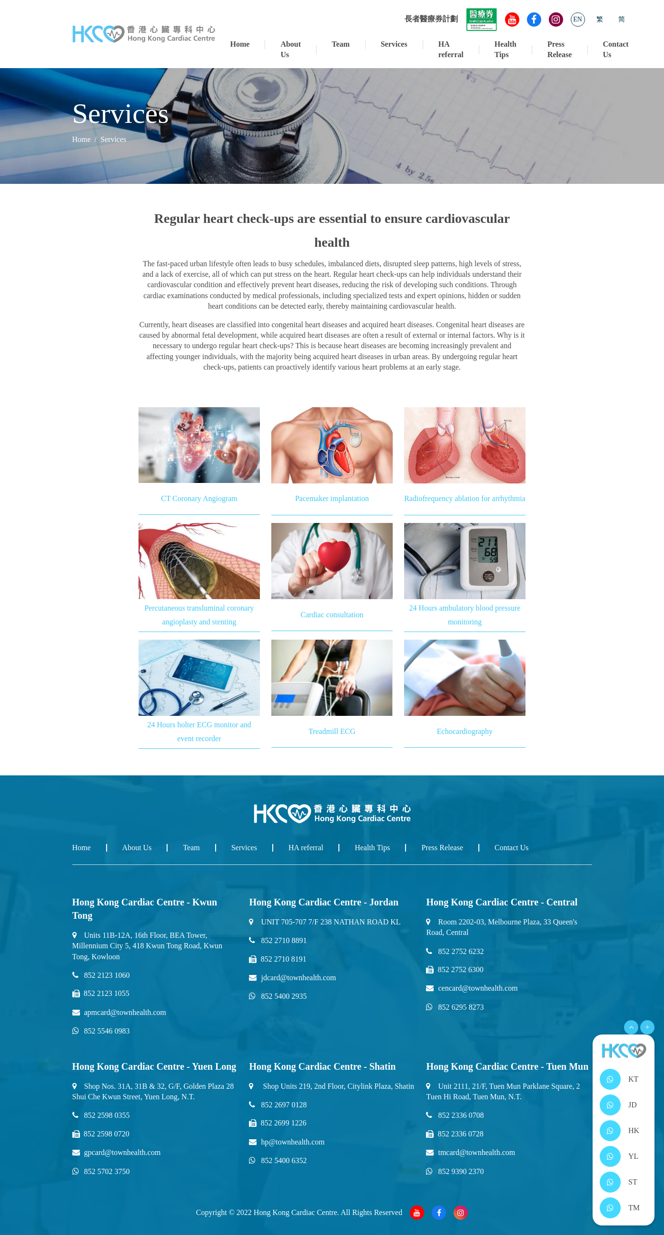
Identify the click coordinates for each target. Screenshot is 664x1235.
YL (633, 1156)
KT (633, 1079)
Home (240, 44)
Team (341, 44)
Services (394, 44)
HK (633, 1130)
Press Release (559, 49)
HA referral (451, 49)
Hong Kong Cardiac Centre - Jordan (323, 902)
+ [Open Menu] (647, 1027)
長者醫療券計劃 (451, 19)
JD (632, 1105)
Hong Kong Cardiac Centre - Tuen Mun (507, 1066)
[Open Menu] (631, 1027)
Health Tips (505, 49)
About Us (290, 49)
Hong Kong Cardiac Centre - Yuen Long (154, 1066)
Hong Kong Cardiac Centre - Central (501, 902)
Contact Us (615, 49)
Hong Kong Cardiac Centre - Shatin (322, 1066)
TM (634, 1208)
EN (577, 19)
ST (632, 1182)
